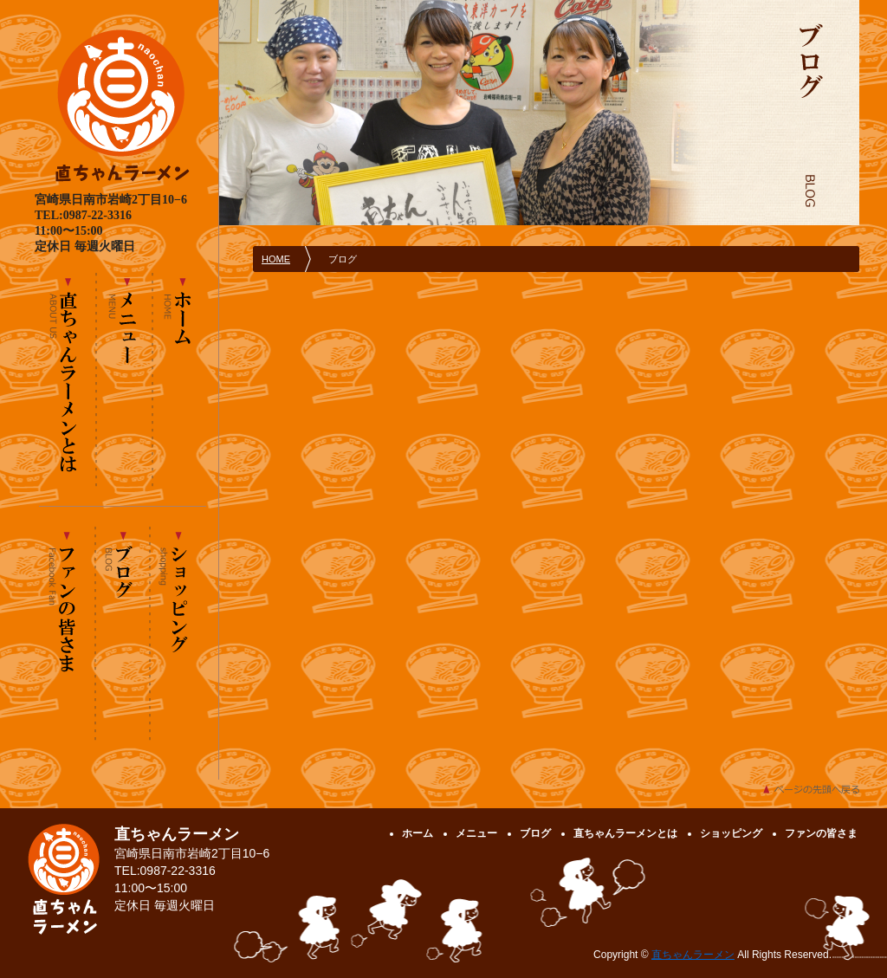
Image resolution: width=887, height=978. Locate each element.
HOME (276, 259)
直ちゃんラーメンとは (68, 379)
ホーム (179, 379)
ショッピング (177, 633)
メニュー (124, 379)
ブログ (121, 633)
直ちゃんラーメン (693, 955)
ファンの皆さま (67, 633)
